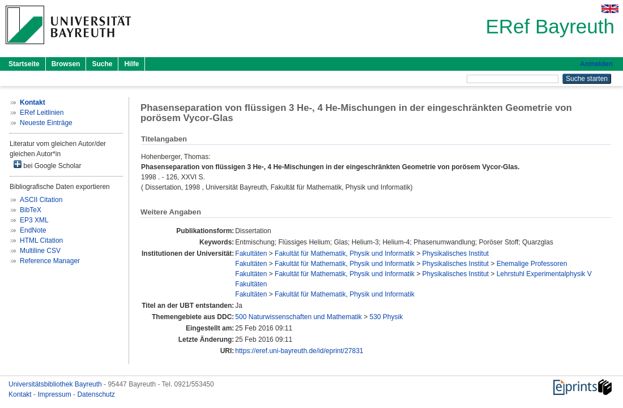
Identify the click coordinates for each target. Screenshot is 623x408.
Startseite (24, 64)
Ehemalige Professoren (532, 264)
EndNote (33, 230)
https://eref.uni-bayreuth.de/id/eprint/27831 (299, 351)
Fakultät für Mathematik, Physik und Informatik (345, 253)
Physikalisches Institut (456, 253)
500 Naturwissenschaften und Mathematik (298, 317)
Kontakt (20, 394)
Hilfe (131, 64)
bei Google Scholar (47, 165)
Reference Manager (50, 261)
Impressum (55, 394)
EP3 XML (34, 220)
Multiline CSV (40, 251)
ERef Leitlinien (41, 113)
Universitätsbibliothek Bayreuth (56, 384)
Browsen (66, 64)
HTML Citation (41, 240)
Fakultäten (251, 253)
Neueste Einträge (46, 123)
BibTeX (30, 210)
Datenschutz (96, 394)
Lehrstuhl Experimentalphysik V (544, 274)
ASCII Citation (41, 200)
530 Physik (386, 317)
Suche (102, 64)
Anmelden (596, 64)
